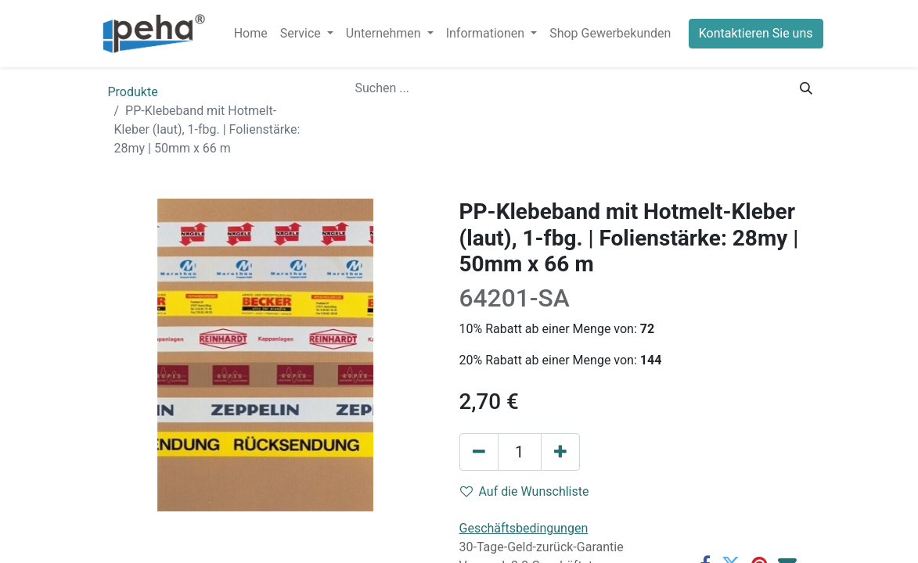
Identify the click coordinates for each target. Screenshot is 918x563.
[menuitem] (251, 33)
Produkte (133, 91)
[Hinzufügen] (560, 452)
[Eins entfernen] (479, 452)
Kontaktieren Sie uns (756, 33)
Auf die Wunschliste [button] (524, 491)
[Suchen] (806, 88)
